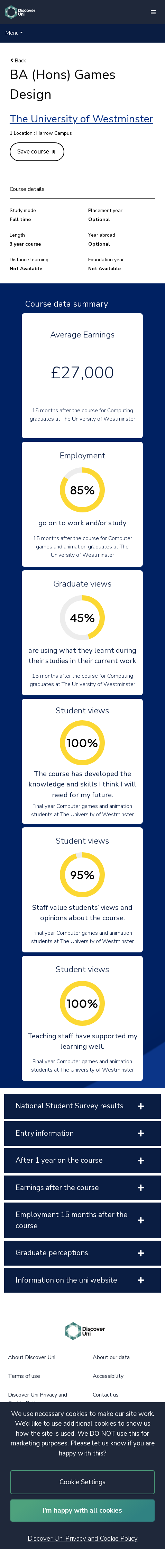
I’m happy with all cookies (82, 1510)
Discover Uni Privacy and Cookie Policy (83, 1538)
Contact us (106, 1395)
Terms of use (24, 1376)
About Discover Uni (31, 1357)
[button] (14, 33)
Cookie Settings (82, 1482)
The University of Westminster (81, 119)
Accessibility (108, 1376)
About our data (111, 1357)
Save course (36, 152)
